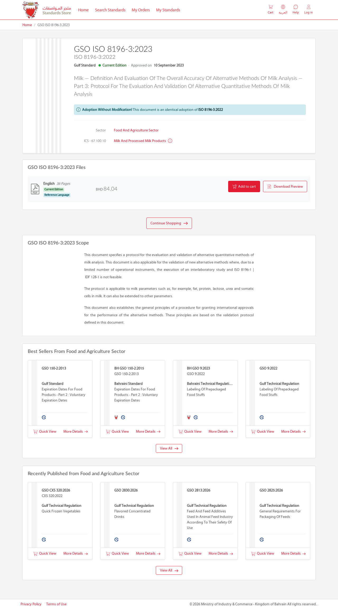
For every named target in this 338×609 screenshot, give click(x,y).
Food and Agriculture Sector (136, 130)
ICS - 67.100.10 (95, 141)
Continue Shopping (169, 223)
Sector (101, 130)
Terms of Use (56, 604)
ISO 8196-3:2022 (210, 109)
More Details (75, 431)
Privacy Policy (31, 604)
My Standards (168, 9)
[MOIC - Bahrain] (46, 10)
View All (169, 448)
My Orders (141, 9)
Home (85, 9)
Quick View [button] (44, 431)
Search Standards (112, 9)
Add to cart (244, 186)
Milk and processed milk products (143, 141)
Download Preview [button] (285, 186)
